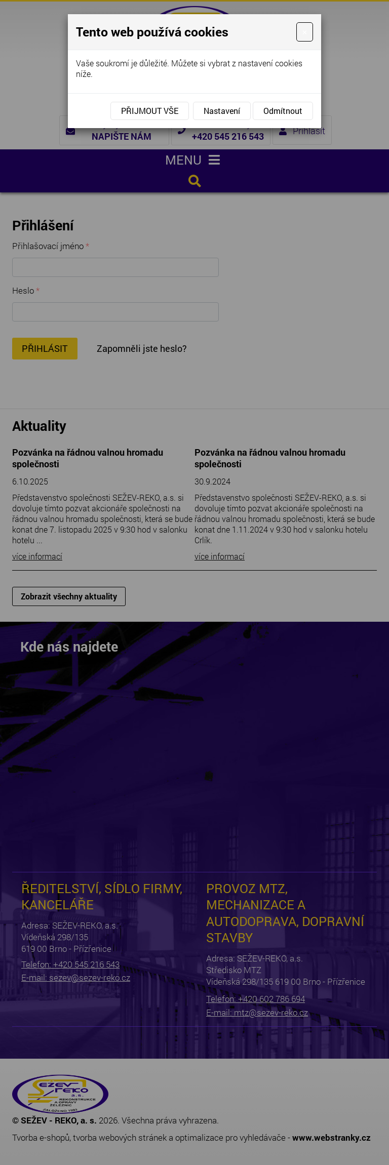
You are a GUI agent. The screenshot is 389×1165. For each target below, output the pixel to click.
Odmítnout (282, 110)
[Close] (304, 32)
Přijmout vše (149, 110)
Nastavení (222, 110)
